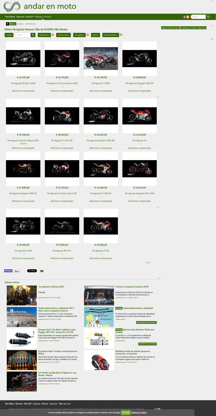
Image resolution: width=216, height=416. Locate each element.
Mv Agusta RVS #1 (62, 250)
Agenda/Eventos (170, 27)
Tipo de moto (63, 35)
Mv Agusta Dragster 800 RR (140, 83)
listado (20, 23)
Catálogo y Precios (42, 16)
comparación (31, 23)
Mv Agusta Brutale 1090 (23, 83)
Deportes (20, 16)
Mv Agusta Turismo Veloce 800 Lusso (23, 142)
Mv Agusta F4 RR (23, 250)
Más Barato (44, 35)
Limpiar (9, 35)
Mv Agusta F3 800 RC (101, 193)
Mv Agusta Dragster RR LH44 (139, 193)
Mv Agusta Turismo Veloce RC (62, 193)
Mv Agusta (79, 35)
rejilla (13, 23)
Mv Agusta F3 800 (101, 83)
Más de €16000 (111, 35)
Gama (96, 35)
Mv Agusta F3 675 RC (62, 140)
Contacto (53, 403)
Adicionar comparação (23, 90)
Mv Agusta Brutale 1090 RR (101, 140)
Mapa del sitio (64, 403)
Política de (138, 412)
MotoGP (29, 16)
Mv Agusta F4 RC (100, 250)
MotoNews (10, 16)
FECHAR (125, 412)
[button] (42, 271)
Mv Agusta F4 (139, 140)
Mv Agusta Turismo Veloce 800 (62, 83)
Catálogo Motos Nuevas (193, 27)
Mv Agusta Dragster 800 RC (23, 193)
